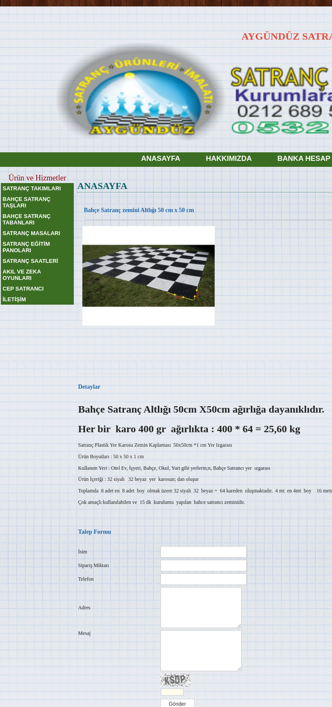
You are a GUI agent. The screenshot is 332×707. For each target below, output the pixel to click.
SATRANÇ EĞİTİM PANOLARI (26, 247)
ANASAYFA (160, 158)
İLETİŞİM (14, 299)
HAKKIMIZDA (229, 158)
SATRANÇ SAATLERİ (30, 261)
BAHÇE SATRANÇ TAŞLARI (26, 202)
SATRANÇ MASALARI (31, 233)
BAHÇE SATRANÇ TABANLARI (26, 219)
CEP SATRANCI (23, 288)
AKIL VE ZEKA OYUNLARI (22, 274)
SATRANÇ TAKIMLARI (32, 188)
